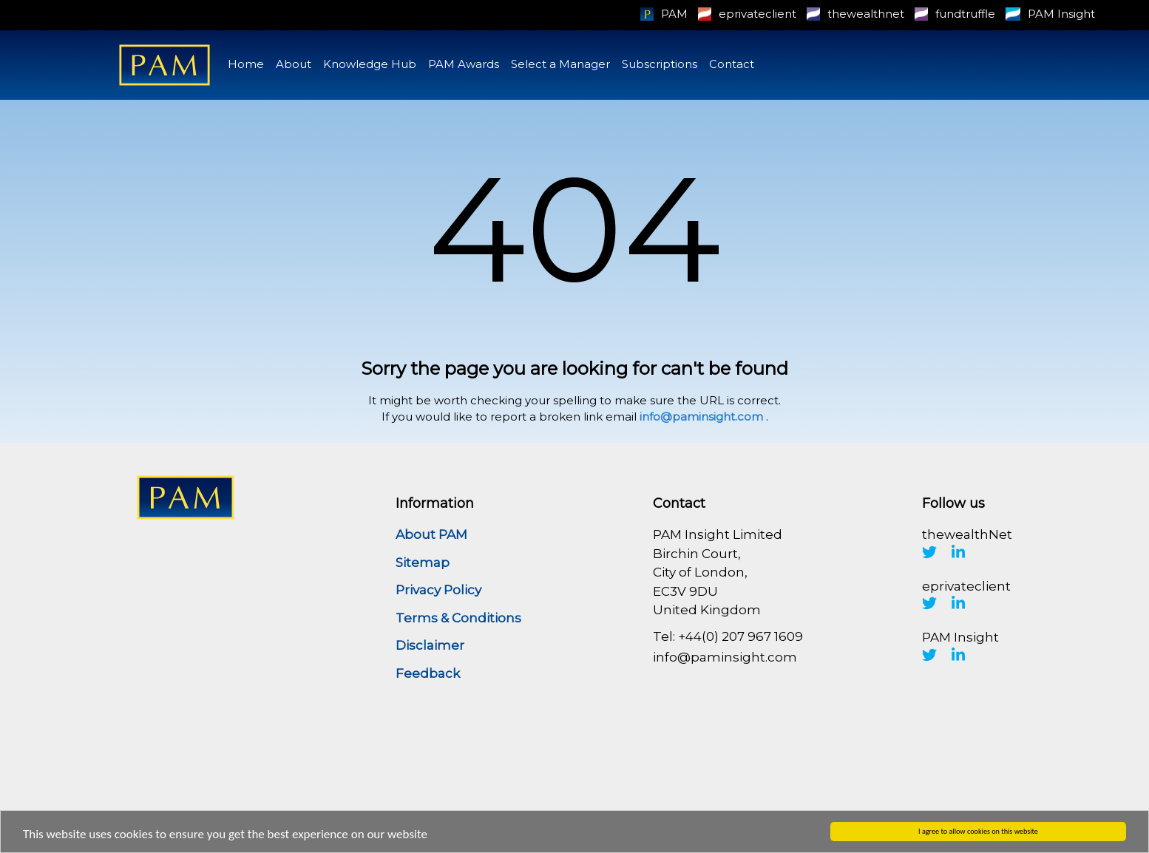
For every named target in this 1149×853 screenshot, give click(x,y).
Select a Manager (560, 64)
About (293, 64)
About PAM (431, 534)
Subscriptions (659, 64)
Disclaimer (430, 645)
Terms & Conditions (458, 618)
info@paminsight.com (701, 416)
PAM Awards (463, 64)
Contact (731, 64)
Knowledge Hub (369, 64)
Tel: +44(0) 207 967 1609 (728, 636)
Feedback (428, 673)
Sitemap (423, 562)
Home (246, 64)
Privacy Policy (438, 589)
